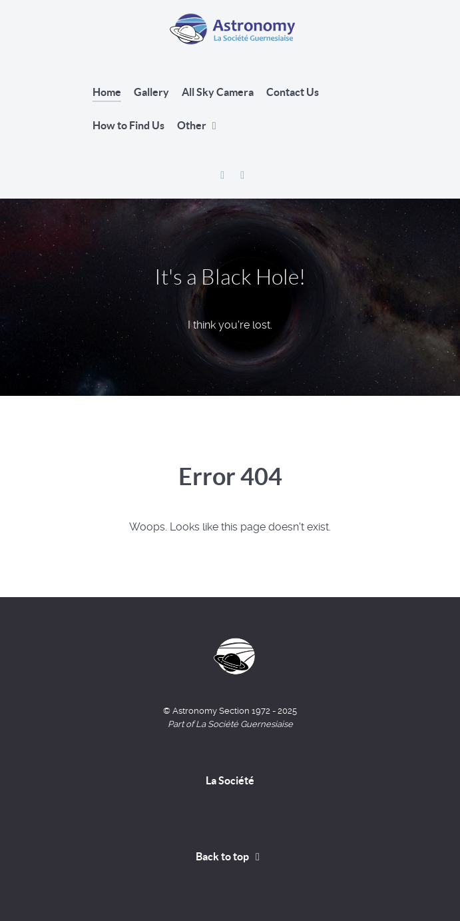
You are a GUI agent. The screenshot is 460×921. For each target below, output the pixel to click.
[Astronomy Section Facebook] (224, 175)
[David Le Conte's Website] (242, 175)
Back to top (230, 856)
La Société (230, 780)
